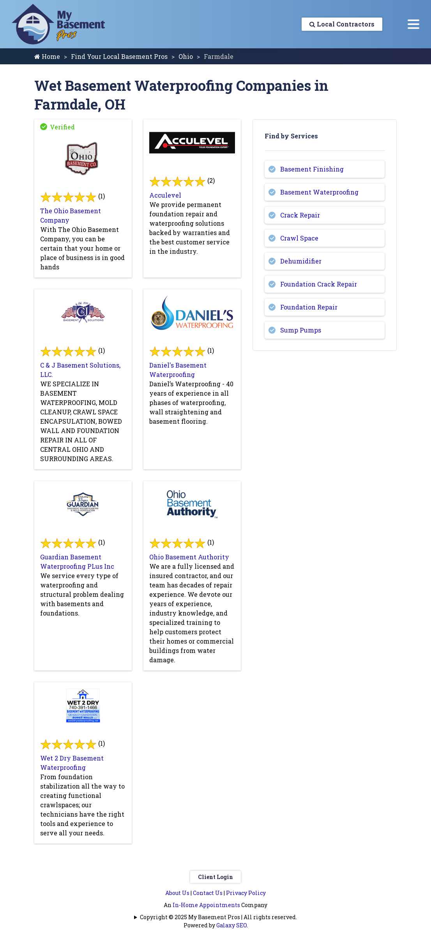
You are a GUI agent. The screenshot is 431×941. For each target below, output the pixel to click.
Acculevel (165, 195)
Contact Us (208, 893)
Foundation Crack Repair (318, 284)
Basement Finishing (312, 169)
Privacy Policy (246, 893)
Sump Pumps (300, 330)
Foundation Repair (308, 307)
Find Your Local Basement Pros (119, 56)
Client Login (215, 877)
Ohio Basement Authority (189, 557)
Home (47, 56)
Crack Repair (300, 215)
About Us (177, 893)
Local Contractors (341, 24)
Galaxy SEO (231, 925)
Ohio (185, 56)
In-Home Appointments (206, 905)
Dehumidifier (300, 261)
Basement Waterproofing (319, 192)
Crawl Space (299, 238)
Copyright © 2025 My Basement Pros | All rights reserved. (218, 917)
